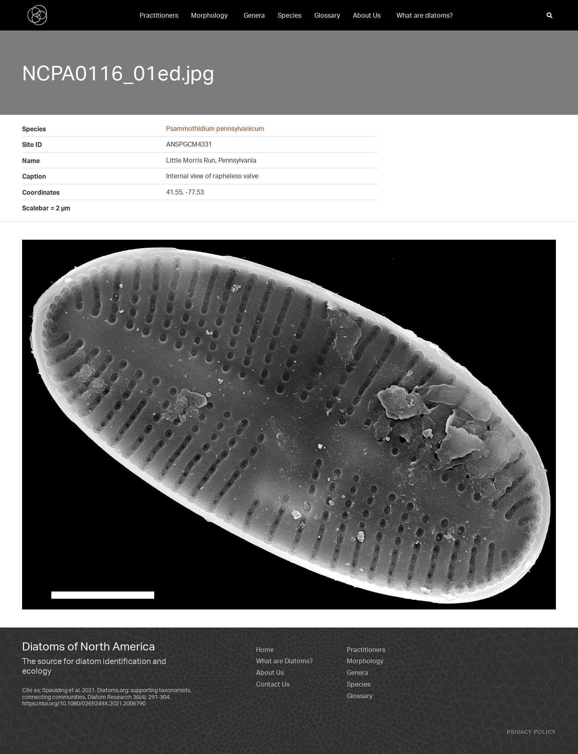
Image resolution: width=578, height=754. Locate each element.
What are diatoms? (425, 15)
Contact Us (272, 684)
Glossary (327, 15)
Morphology (209, 15)
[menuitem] (159, 15)
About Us (367, 15)
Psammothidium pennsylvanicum (215, 128)
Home (265, 650)
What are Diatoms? (284, 661)
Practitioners (159, 15)
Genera (254, 15)
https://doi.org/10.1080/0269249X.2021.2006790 (84, 703)
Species (289, 15)
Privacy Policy (531, 731)
